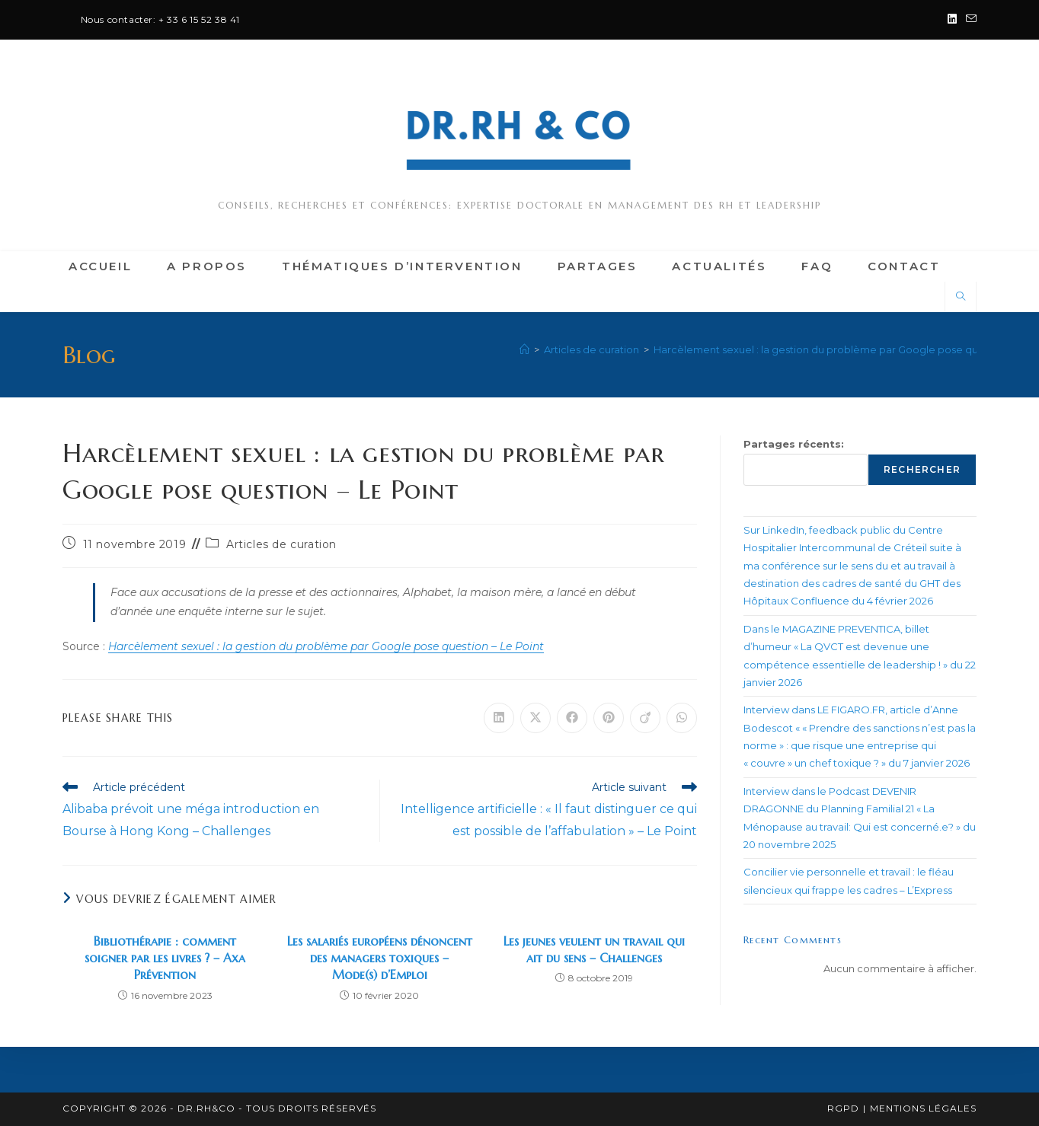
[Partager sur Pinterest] (608, 718)
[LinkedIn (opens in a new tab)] (952, 19)
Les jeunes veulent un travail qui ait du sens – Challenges (594, 949)
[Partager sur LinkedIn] (499, 718)
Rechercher (922, 469)
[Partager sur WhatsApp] (682, 718)
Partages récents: (793, 444)
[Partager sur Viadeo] (645, 718)
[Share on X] (535, 718)
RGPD (843, 1108)
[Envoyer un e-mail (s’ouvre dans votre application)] (969, 19)
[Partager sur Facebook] (572, 718)
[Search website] (960, 297)
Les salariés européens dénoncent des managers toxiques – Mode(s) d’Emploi (379, 958)
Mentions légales (923, 1108)
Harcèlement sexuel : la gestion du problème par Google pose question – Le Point (326, 646)
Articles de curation (281, 544)
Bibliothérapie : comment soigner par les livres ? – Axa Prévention (165, 958)
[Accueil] (524, 349)
